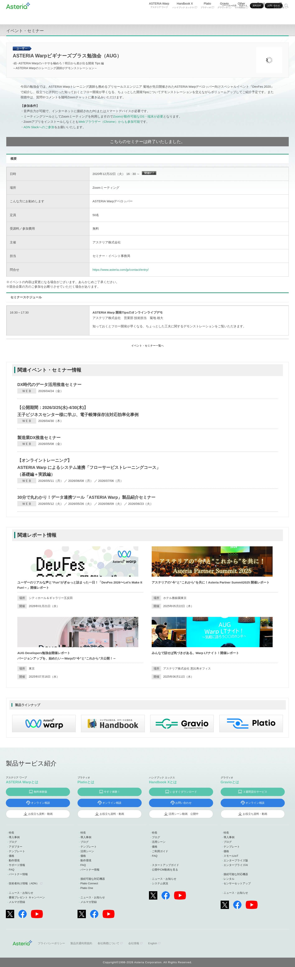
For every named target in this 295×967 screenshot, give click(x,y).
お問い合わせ (273, 5)
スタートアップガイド (165, 865)
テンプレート (17, 851)
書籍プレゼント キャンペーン (27, 897)
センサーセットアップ (237, 883)
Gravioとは (230, 782)
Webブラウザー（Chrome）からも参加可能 (109, 121)
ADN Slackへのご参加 (39, 127)
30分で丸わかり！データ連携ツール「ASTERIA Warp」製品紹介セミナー (86, 497)
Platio (207, 16)
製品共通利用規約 (81, 943)
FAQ (11, 869)
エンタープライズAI (236, 865)
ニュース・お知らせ (21, 892)
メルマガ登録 (17, 902)
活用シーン (87, 851)
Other (241, 16)
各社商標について (108, 943)
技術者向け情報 (24, 883)
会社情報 (133, 943)
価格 (11, 855)
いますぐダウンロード (183, 791)
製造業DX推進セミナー (39, 437)
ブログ (13, 841)
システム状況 (160, 883)
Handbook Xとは (163, 782)
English (152, 943)
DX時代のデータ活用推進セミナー (49, 384)
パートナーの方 (229, 5)
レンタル (229, 878)
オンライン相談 (40, 802)
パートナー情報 (18, 874)
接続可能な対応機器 (92, 878)
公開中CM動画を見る (165, 869)
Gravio (224, 16)
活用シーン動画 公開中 (183, 813)
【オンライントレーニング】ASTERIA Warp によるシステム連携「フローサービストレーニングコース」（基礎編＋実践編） (88, 467)
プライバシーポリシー (51, 943)
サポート (243, 5)
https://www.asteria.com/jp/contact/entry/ (121, 269)
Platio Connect (89, 883)
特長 (11, 832)
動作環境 (14, 860)
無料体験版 (40, 791)
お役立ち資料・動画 (40, 813)
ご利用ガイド (160, 851)
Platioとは (86, 782)
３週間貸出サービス (255, 791)
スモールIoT (231, 855)
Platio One (86, 888)
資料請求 (257, 5)
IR (280, 16)
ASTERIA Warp (159, 16)
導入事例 (14, 837)
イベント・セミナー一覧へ (147, 345)
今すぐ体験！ (112, 791)
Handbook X (184, 16)
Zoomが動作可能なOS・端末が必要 (138, 116)
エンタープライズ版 (236, 860)
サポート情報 (17, 865)
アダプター (15, 846)
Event (261, 16)
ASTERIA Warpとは (22, 782)
